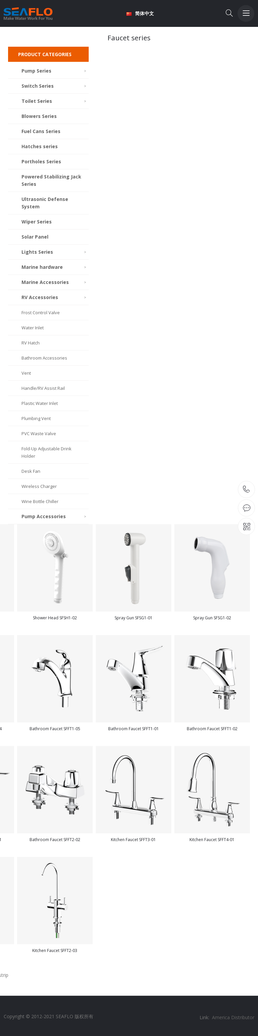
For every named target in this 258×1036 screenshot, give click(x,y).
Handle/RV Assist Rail (43, 388)
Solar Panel (35, 237)
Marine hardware (54, 267)
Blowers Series (39, 116)
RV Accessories (54, 297)
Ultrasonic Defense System (45, 203)
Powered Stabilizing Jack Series (51, 180)
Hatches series (40, 146)
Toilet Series (54, 101)
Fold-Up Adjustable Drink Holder (47, 452)
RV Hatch (31, 343)
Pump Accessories (54, 516)
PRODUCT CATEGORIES (45, 54)
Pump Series (54, 71)
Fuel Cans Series (41, 131)
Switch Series (54, 86)
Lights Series (54, 252)
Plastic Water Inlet (40, 403)
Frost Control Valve (41, 312)
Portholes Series (41, 161)
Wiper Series (37, 221)
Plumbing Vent (36, 418)
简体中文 (140, 13)
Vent (26, 373)
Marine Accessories (54, 282)
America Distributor (233, 1017)
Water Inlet (33, 328)
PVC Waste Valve (39, 433)
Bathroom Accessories (44, 358)
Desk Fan (31, 471)
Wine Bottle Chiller (40, 501)
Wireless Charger (39, 486)
